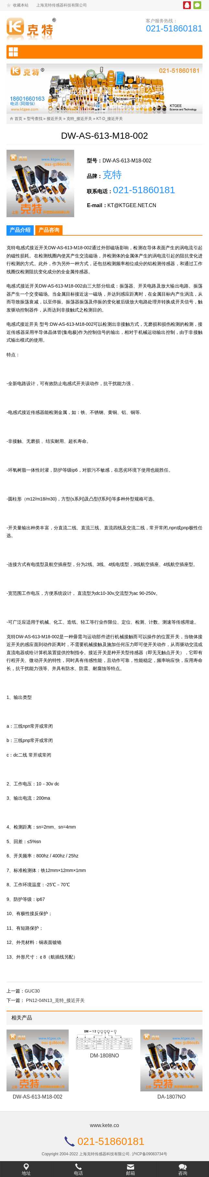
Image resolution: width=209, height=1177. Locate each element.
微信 (197, 5)
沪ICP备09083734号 (149, 1157)
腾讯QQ (187, 5)
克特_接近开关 (79, 118)
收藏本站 (21, 5)
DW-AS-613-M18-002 (38, 1100)
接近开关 (54, 118)
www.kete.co (104, 1128)
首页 (18, 118)
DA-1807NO (171, 1100)
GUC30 (32, 993)
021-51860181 (173, 29)
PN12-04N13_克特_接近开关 (55, 1003)
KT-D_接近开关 (109, 118)
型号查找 (34, 118)
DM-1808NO (104, 1059)
